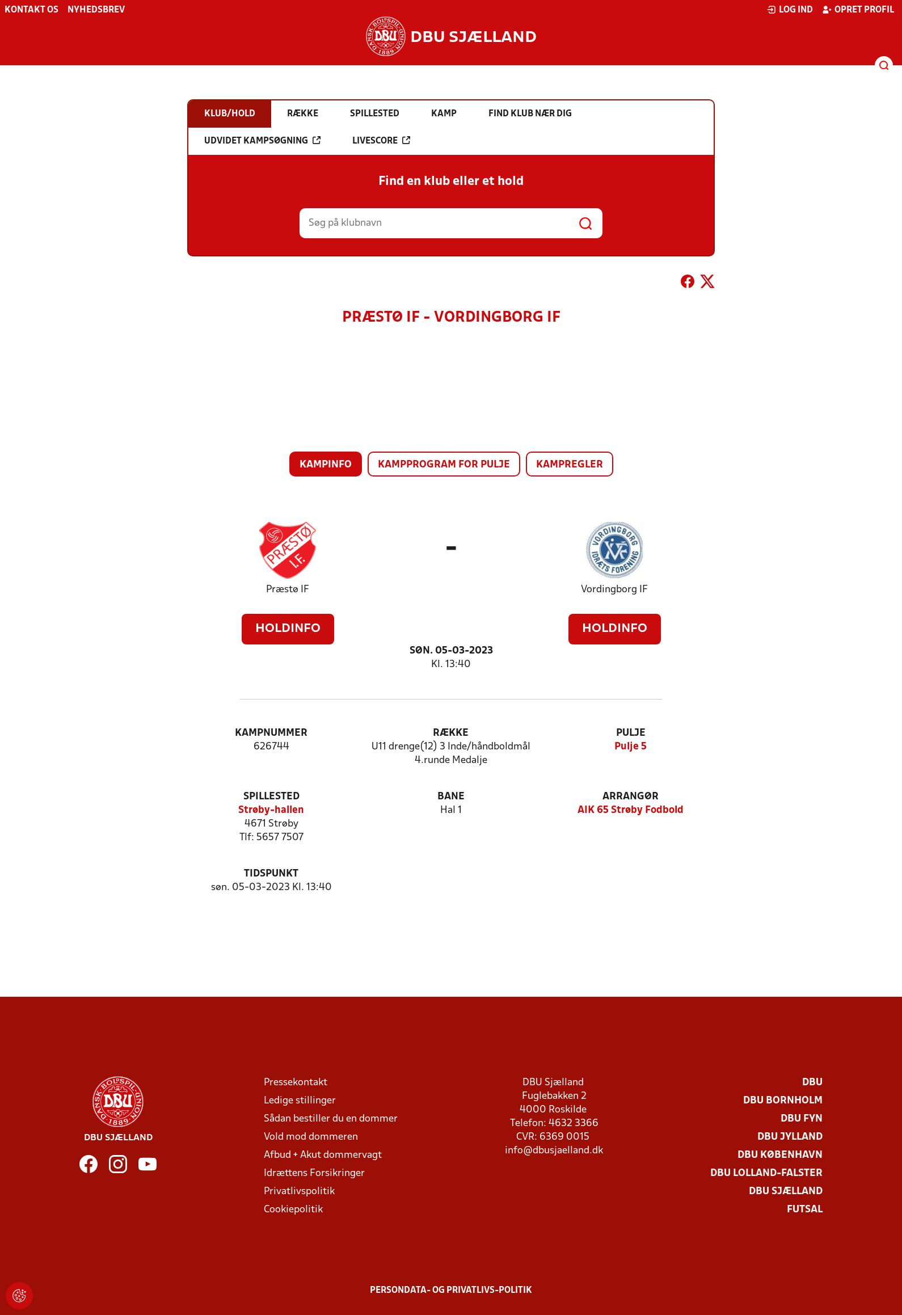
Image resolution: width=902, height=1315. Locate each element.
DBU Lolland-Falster (766, 1173)
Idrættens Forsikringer (314, 1173)
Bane (451, 797)
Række (451, 733)
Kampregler (569, 465)
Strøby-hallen (271, 810)
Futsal (805, 1210)
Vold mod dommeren (311, 1137)
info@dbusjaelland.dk (554, 1151)
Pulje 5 (630, 747)
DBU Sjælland (786, 1191)
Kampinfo (326, 465)
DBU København (780, 1155)
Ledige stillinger (300, 1101)
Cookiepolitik (293, 1210)
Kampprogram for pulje (444, 465)
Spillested (271, 797)
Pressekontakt (295, 1083)
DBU (812, 1083)
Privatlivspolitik (299, 1191)
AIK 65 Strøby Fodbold (631, 810)
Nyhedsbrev (96, 10)
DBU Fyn (802, 1119)
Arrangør (630, 797)
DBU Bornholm (783, 1101)
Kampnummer (271, 733)
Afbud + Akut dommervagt (323, 1155)
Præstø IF (287, 590)
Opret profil (858, 10)
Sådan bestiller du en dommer (331, 1119)
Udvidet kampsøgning (262, 140)
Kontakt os (31, 10)
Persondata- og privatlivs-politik (451, 1291)
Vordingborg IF (614, 590)
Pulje (631, 733)
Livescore (381, 140)
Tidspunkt (271, 874)
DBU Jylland (790, 1137)
